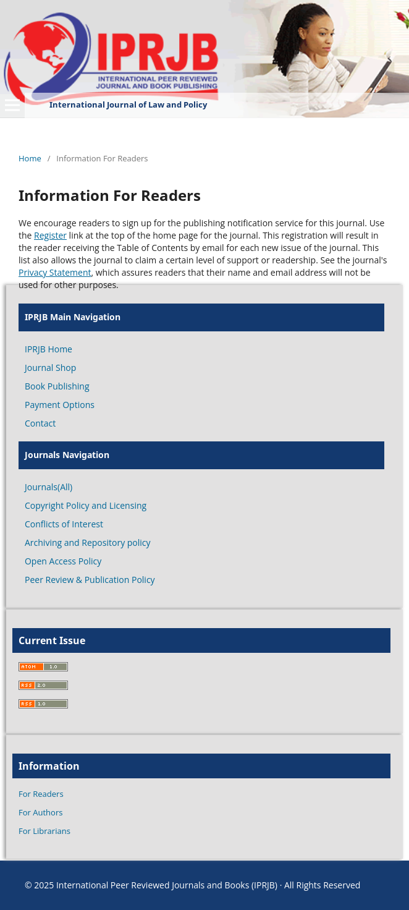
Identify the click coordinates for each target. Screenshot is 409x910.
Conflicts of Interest (64, 524)
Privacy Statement (55, 272)
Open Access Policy (63, 561)
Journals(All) (48, 487)
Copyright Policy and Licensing (85, 505)
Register (50, 235)
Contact (40, 423)
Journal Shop (50, 367)
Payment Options (60, 404)
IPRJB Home (48, 349)
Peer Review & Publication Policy (90, 579)
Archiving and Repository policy (88, 542)
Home (30, 158)
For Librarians (44, 830)
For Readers (41, 793)
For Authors (40, 812)
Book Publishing (57, 386)
